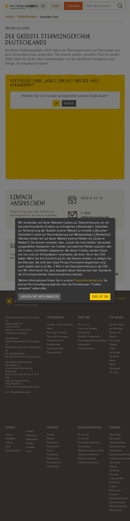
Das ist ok (100, 297)
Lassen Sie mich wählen (39, 297)
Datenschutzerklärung (88, 280)
